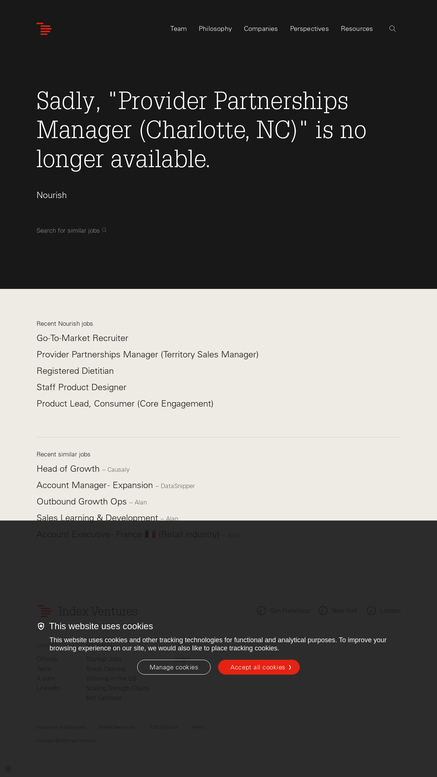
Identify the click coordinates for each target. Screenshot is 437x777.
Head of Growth (69, 468)
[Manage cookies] (174, 667)
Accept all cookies (257, 667)
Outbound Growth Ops (83, 501)
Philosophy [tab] (215, 29)
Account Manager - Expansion (96, 485)
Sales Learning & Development (99, 517)
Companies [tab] (261, 29)
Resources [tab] (357, 29)
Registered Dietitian (75, 370)
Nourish (52, 195)
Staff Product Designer (81, 387)
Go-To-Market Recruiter (82, 337)
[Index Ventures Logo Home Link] (44, 29)
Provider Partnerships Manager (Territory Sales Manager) (148, 354)
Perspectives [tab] (309, 29)
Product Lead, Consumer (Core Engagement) (125, 403)
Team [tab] (178, 29)
